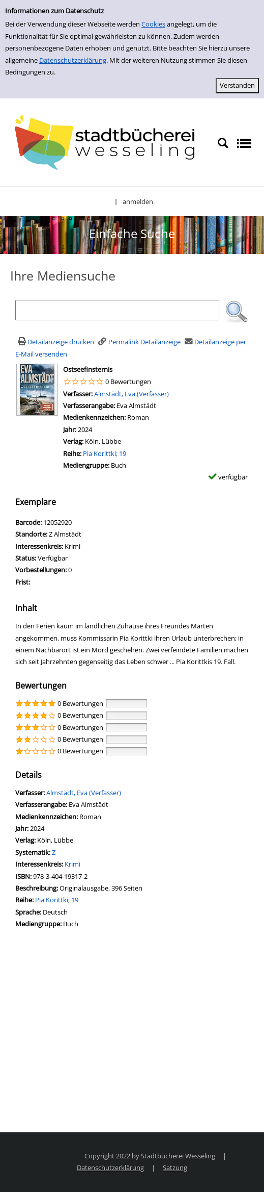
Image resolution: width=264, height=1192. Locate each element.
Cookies (153, 24)
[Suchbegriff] (117, 310)
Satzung (175, 1167)
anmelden (138, 201)
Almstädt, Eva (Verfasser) (131, 393)
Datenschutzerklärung (72, 60)
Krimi (72, 864)
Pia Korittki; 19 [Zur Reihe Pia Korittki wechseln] (104, 453)
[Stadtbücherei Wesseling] (109, 142)
